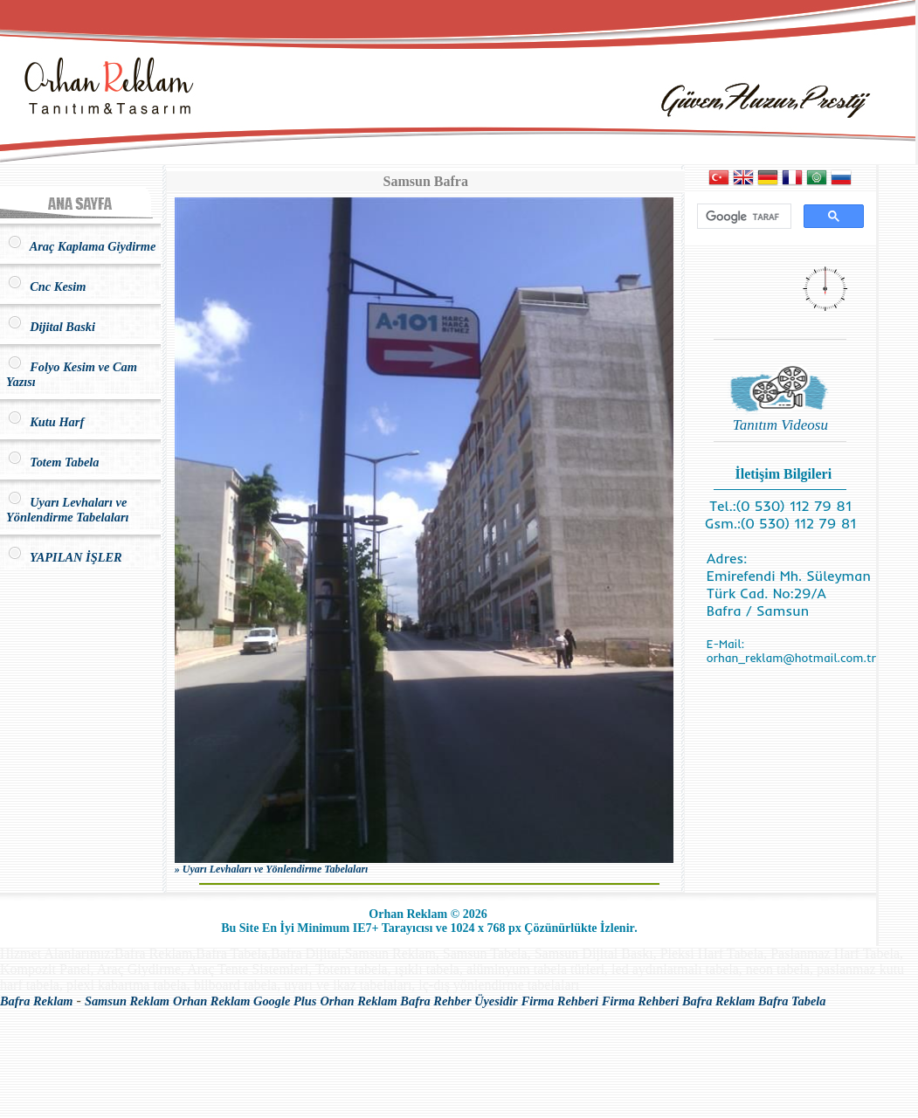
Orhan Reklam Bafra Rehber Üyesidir (418, 1001)
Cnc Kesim (46, 286)
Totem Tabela (52, 462)
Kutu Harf (45, 422)
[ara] (742, 216)
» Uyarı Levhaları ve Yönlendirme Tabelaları (272, 869)
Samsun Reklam (127, 1001)
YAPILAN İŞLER (64, 557)
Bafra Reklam (36, 1001)
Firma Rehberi (559, 1001)
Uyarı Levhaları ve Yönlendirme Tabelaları (67, 509)
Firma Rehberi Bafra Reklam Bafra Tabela (714, 1001)
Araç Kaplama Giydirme (80, 246)
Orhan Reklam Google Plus (244, 1001)
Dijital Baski (50, 327)
